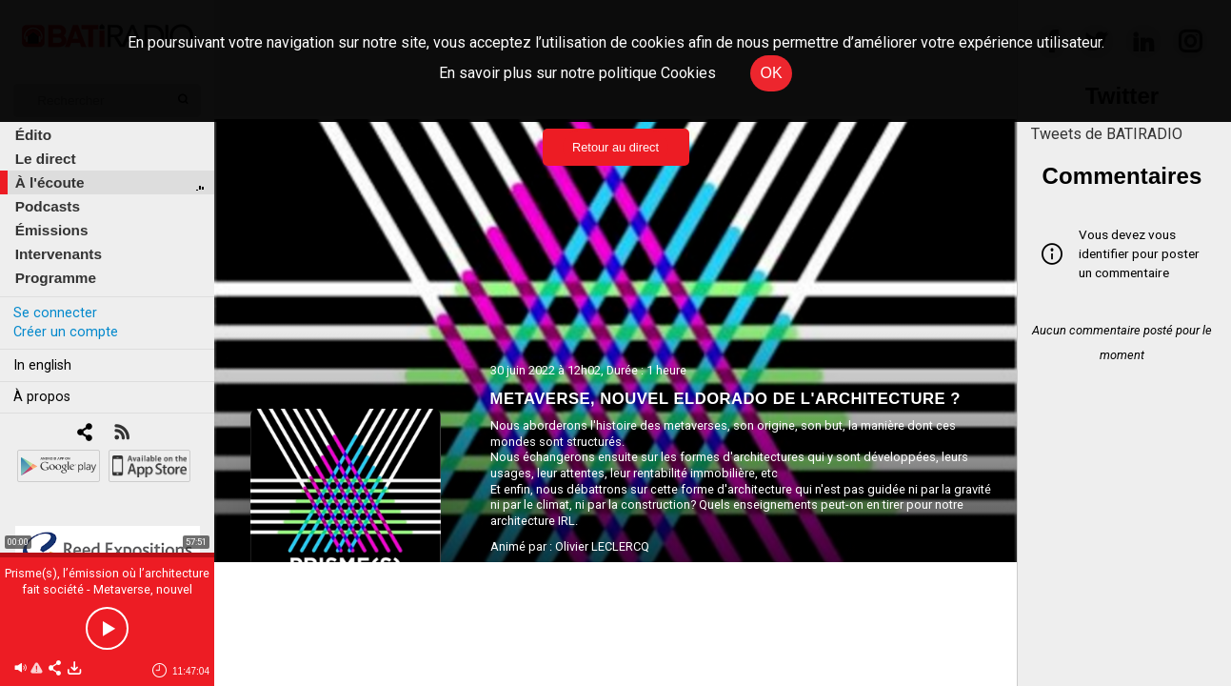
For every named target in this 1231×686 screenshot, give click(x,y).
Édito (33, 135)
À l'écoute (50, 182)
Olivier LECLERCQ (602, 546)
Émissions (52, 230)
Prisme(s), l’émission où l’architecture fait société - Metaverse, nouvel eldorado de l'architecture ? (107, 589)
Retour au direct (615, 147)
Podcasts (47, 206)
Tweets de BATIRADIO (1106, 134)
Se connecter (55, 313)
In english (42, 365)
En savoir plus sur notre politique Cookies (577, 73)
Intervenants (58, 254)
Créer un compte (65, 332)
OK (771, 73)
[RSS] (121, 434)
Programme (55, 278)
